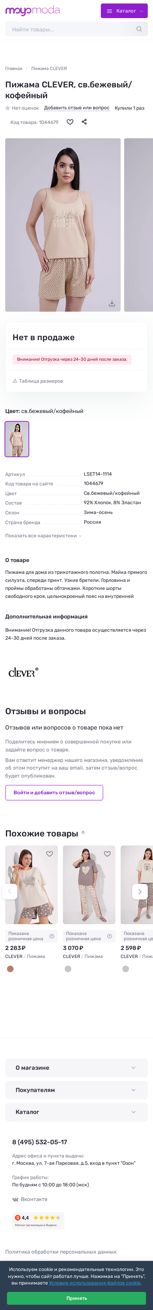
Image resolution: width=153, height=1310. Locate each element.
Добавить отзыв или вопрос (77, 108)
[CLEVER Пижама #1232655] (89, 885)
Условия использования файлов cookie (94, 1283)
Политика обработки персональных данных (60, 1252)
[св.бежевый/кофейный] (10, 969)
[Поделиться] (84, 122)
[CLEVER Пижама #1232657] (31, 885)
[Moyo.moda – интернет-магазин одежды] (33, 10)
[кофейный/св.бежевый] (68, 969)
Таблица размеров (41, 381)
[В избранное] (70, 122)
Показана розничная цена (31, 936)
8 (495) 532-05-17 (37, 1143)
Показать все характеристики (41, 536)
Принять (76, 1298)
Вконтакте (29, 1200)
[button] (9, 892)
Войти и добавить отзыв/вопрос (54, 793)
